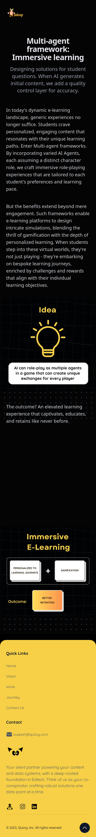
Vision (11, 676)
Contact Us (15, 707)
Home (11, 666)
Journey (13, 697)
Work (10, 686)
